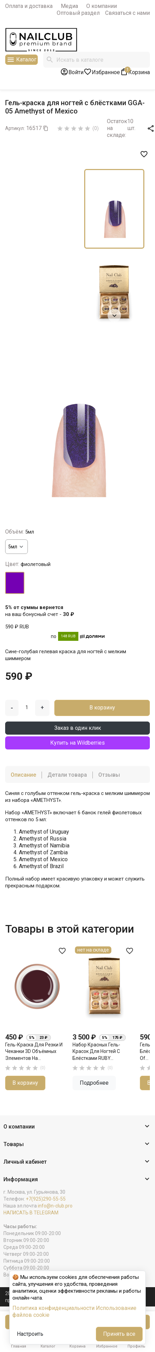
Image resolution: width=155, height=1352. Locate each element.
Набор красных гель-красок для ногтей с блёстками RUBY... (96, 1051)
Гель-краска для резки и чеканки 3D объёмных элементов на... (34, 1051)
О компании (101, 6)
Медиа (69, 6)
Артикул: (15, 128)
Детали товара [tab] (67, 775)
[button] (77, 1127)
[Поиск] (96, 60)
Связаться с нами (127, 13)
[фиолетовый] (14, 583)
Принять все (119, 1334)
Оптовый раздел (78, 13)
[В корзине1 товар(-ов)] (135, 72)
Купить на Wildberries (77, 742)
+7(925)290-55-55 (46, 1199)
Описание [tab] (23, 775)
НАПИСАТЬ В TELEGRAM (30, 1212)
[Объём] (16, 546)
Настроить (30, 1334)
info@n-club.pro (55, 1206)
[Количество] (27, 707)
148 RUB (68, 636)
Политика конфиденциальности (53, 1308)
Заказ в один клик (77, 728)
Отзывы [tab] (109, 775)
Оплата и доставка (29, 6)
